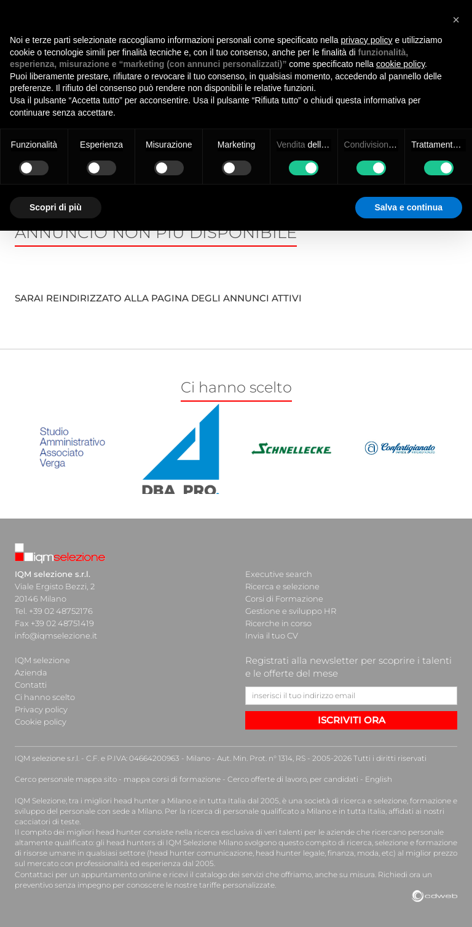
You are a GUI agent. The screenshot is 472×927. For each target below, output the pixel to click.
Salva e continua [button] (408, 207)
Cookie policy (40, 721)
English (378, 779)
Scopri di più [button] (56, 207)
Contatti (31, 685)
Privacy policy (41, 709)
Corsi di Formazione (284, 598)
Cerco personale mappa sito (66, 779)
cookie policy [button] (400, 64)
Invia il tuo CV (271, 635)
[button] (456, 20)
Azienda (31, 672)
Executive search (278, 574)
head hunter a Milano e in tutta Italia (180, 800)
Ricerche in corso (278, 623)
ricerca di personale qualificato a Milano (259, 811)
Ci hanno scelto (45, 697)
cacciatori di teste (47, 821)
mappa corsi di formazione (172, 779)
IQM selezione (42, 660)
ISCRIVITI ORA (351, 720)
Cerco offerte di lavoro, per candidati (292, 779)
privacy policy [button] (367, 40)
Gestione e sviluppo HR (290, 611)
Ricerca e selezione (282, 586)
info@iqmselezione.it (56, 635)
